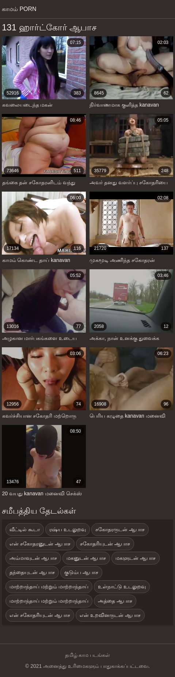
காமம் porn (19, 9)
